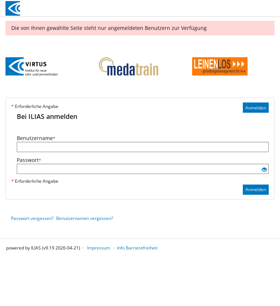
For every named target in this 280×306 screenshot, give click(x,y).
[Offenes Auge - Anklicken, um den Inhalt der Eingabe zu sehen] (264, 169)
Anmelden (255, 108)
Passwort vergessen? (32, 218)
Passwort (29, 159)
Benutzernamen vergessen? (84, 218)
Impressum (98, 248)
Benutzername (36, 138)
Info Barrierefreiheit (137, 248)
